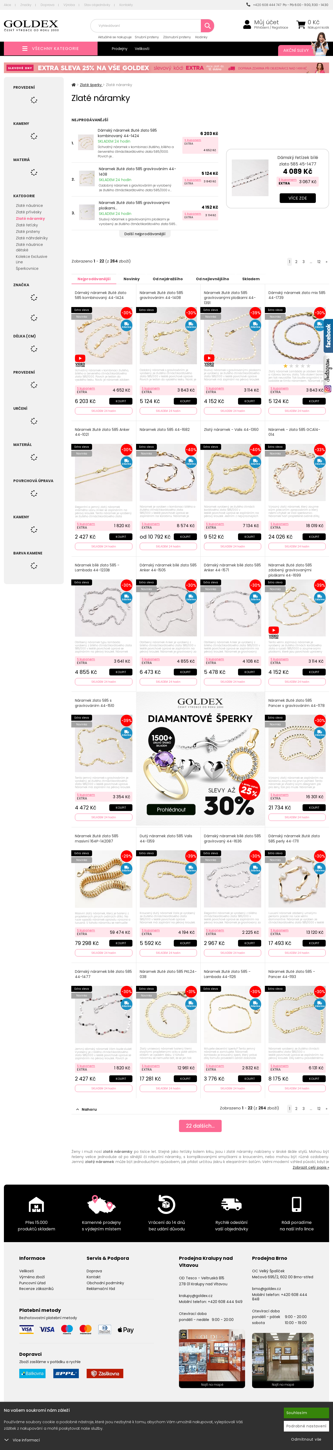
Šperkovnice (27, 268)
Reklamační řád (101, 1286)
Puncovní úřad (32, 1280)
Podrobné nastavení (306, 1426)
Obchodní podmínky (105, 1280)
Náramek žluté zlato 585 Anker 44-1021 (102, 431)
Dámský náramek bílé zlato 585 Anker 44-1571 (229, 567)
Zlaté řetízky (27, 225)
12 (319, 261)
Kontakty (126, 5)
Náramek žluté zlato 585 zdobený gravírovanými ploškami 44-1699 (290, 569)
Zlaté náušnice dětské (29, 247)
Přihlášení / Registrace (271, 27)
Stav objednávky (97, 5)
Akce (7, 5)
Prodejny (119, 48)
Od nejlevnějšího (218, 278)
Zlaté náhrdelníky (32, 238)
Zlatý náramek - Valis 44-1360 (231, 428)
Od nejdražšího (172, 278)
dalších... (200, 1124)
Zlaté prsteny (28, 231)
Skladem (259, 278)
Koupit (121, 400)
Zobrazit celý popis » (311, 1165)
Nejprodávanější (94, 278)
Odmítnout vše (306, 1439)
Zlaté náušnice (29, 205)
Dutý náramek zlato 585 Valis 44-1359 (166, 837)
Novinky (134, 278)
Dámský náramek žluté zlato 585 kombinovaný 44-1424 (127, 133)
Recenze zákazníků (36, 1286)
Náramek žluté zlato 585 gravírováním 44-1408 (137, 171)
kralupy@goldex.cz (196, 1293)
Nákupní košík (318, 27)
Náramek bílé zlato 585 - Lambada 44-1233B (97, 567)
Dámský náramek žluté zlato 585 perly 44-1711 (294, 837)
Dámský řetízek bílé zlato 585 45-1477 (297, 161)
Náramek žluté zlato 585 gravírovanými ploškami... (134, 205)
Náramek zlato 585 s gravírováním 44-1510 (94, 702)
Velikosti (142, 48)
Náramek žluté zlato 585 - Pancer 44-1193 (292, 972)
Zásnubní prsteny (177, 37)
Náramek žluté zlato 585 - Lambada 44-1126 (227, 972)
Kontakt (94, 1274)
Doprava (47, 5)
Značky (25, 5)
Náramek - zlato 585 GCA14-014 (295, 431)
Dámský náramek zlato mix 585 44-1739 (293, 295)
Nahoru (86, 1107)
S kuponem (192, 140)
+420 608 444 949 (225, 1299)
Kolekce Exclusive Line (31, 259)
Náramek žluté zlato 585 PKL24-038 (161, 972)
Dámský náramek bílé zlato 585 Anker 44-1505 (164, 567)
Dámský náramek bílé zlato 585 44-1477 (103, 972)
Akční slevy (301, 50)
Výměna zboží (32, 1274)
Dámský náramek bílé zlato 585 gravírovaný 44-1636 (229, 837)
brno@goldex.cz (266, 1286)
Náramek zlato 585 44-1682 (165, 428)
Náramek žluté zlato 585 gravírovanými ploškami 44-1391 (230, 297)
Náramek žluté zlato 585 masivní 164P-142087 (97, 837)
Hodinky (201, 37)
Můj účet (266, 22)
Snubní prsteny (147, 37)
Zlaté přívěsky (29, 212)
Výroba (69, 5)
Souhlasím (296, 1412)
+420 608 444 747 (263, 5)
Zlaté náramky (30, 218)
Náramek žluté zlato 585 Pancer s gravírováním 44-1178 (297, 702)
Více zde (298, 198)
